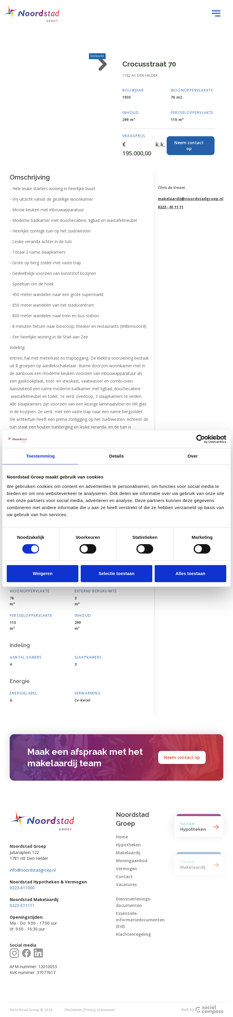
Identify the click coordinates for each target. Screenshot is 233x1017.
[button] (214, 13)
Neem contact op (182, 757)
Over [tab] (193, 455)
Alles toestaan (190, 573)
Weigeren (43, 573)
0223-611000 (22, 887)
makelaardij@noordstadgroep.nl (190, 198)
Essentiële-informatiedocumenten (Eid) (140, 919)
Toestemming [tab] (40, 455)
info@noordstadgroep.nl (33, 870)
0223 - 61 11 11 (170, 207)
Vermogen (126, 868)
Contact (124, 876)
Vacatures (126, 884)
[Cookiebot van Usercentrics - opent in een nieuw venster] (200, 439)
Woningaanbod (131, 860)
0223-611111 (22, 905)
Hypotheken (128, 845)
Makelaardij (128, 852)
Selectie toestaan (117, 573)
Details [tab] (116, 455)
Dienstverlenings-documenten (134, 902)
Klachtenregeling (133, 934)
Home (122, 837)
